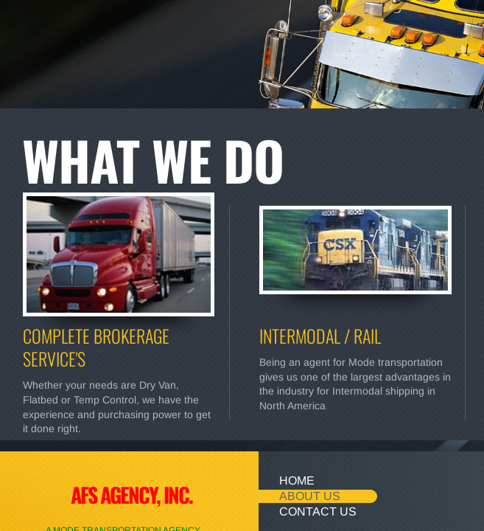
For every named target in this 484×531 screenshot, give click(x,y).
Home (297, 480)
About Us (309, 496)
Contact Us (318, 511)
